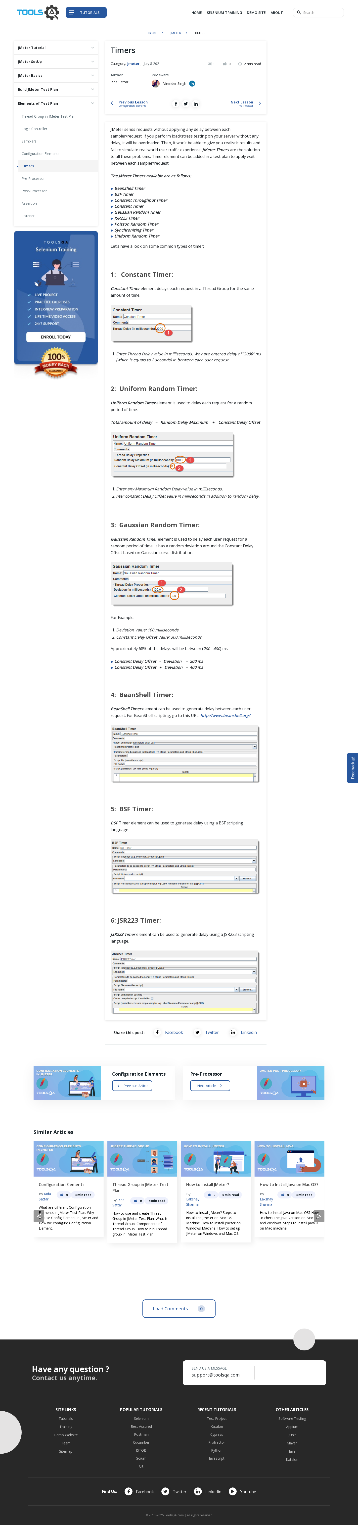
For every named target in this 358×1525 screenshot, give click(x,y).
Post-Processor (34, 191)
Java (292, 1451)
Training (65, 1426)
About (277, 12)
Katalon (217, 1426)
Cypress (216, 1434)
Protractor (216, 1442)
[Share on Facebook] (176, 104)
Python (217, 1450)
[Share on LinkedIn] (196, 104)
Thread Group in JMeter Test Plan (49, 116)
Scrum (141, 1458)
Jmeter (176, 33)
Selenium (141, 1418)
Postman (141, 1434)
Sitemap (65, 1451)
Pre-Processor (33, 178)
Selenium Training (224, 12)
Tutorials (66, 1418)
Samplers (29, 141)
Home (196, 12)
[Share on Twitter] (186, 104)
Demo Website (66, 1434)
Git (141, 1466)
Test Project (217, 1418)
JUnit (292, 1434)
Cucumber (141, 1442)
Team (66, 1443)
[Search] (318, 12)
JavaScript (216, 1458)
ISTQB (141, 1450)
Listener (28, 215)
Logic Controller (34, 128)
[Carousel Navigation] (179, 1216)
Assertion (29, 203)
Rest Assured (141, 1426)
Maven (292, 1443)
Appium (292, 1426)
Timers (28, 166)
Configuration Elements (40, 153)
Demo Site (256, 12)
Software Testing (292, 1418)
